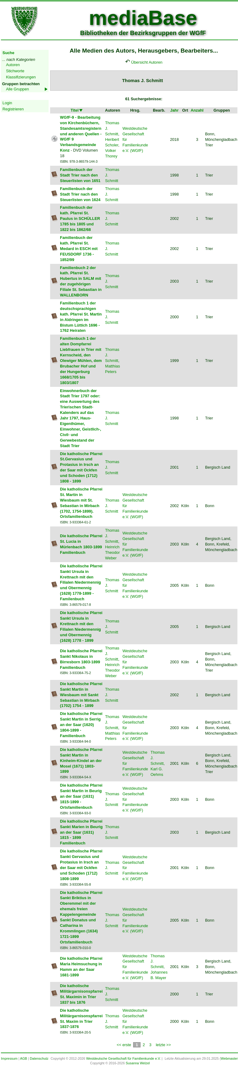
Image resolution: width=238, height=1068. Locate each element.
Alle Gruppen (17, 89)
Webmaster (229, 1058)
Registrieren (13, 109)
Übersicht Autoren (147, 62)
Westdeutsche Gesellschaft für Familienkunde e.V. (123, 1058)
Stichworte (15, 71)
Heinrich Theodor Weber (112, 552)
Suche (8, 52)
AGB (23, 1058)
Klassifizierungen (21, 77)
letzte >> (163, 1044)
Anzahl (197, 110)
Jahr (174, 110)
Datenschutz (39, 1058)
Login (7, 103)
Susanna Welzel (138, 1063)
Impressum (9, 1058)
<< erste (124, 1044)
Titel (76, 110)
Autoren (13, 64)
